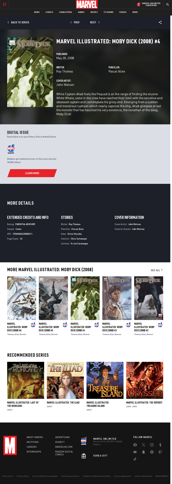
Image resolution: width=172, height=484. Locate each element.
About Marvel (35, 437)
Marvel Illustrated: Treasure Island (97, 404)
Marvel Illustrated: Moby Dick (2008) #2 (144, 327)
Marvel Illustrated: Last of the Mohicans (23, 404)
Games (81, 12)
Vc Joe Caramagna (79, 243)
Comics (49, 12)
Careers (32, 447)
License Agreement (122, 476)
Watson (23, 334)
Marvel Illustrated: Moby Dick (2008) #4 (81, 327)
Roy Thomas (64, 71)
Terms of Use (7, 476)
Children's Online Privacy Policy (96, 476)
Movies (94, 12)
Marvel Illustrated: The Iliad (63, 402)
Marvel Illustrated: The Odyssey (144, 402)
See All (157, 270)
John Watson (65, 84)
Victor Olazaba (75, 233)
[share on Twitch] (160, 452)
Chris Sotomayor (79, 238)
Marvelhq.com (63, 447)
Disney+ (60, 442)
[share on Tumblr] (160, 445)
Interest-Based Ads (143, 476)
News (37, 12)
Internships (34, 451)
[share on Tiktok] (135, 459)
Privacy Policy (23, 476)
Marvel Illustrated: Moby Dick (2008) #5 (49, 327)
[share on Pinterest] (152, 452)
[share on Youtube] (135, 452)
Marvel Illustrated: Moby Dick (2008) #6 (17, 327)
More (135, 12)
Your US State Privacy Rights (45, 476)
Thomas (10, 334)
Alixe (17, 334)
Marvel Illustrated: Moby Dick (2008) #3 (112, 327)
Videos (122, 12)
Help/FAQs (33, 442)
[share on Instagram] (152, 445)
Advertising (62, 437)
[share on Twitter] (143, 445)
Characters (65, 12)
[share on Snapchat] (143, 452)
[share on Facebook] (135, 445)
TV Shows (109, 12)
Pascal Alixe (116, 71)
